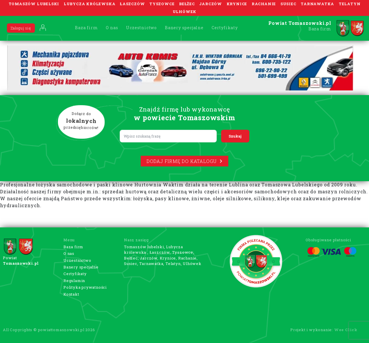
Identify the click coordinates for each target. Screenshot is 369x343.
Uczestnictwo (141, 27)
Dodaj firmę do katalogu (184, 161)
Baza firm (86, 27)
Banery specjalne (184, 27)
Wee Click (345, 329)
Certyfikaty (225, 27)
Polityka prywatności (85, 287)
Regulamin (74, 280)
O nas (112, 27)
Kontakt (71, 294)
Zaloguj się (21, 28)
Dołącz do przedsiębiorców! (81, 121)
